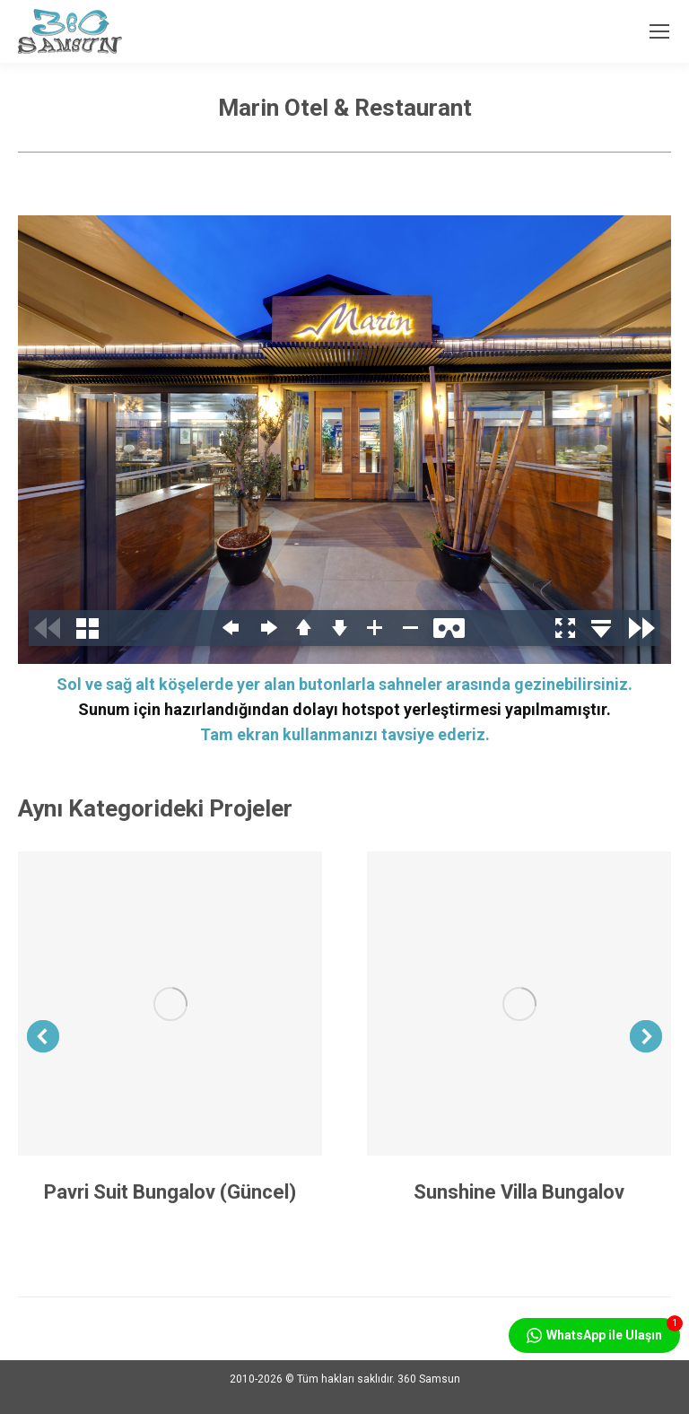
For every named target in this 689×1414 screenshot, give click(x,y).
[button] (43, 1036)
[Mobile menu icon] (659, 31)
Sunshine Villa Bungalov (519, 1192)
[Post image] (170, 1003)
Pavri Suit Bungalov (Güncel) (170, 1192)
